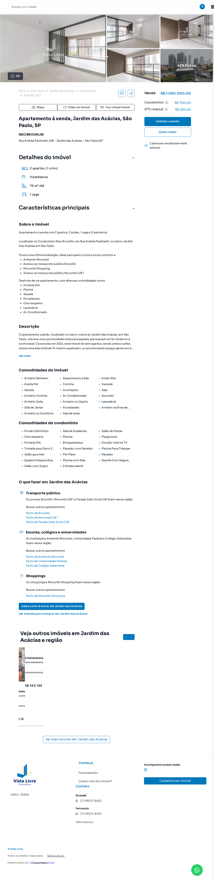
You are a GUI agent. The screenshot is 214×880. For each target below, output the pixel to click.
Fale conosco (85, 822)
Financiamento (88, 773)
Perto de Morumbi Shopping (45, 596)
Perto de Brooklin (38, 513)
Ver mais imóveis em (77, 739)
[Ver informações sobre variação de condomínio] (166, 102)
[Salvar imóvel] (121, 93)
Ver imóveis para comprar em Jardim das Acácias (53, 613)
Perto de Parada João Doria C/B (47, 522)
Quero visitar (168, 132)
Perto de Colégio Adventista (45, 565)
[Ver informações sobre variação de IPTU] (166, 109)
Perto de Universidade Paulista (46, 561)
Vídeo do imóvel (76, 107)
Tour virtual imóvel (115, 107)
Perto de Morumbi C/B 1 (42, 517)
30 (15, 76)
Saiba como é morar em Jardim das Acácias (51, 606)
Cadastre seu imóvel (175, 781)
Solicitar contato (167, 121)
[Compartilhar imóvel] (131, 93)
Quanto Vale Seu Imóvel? (95, 781)
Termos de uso (56, 855)
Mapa (38, 107)
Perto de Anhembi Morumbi (45, 556)
